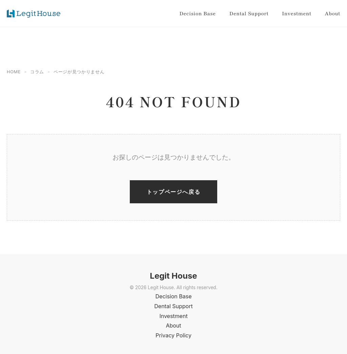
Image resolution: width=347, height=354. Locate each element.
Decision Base (197, 13)
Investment (296, 13)
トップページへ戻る (173, 191)
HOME (14, 71)
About (332, 13)
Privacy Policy (173, 335)
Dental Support (249, 13)
